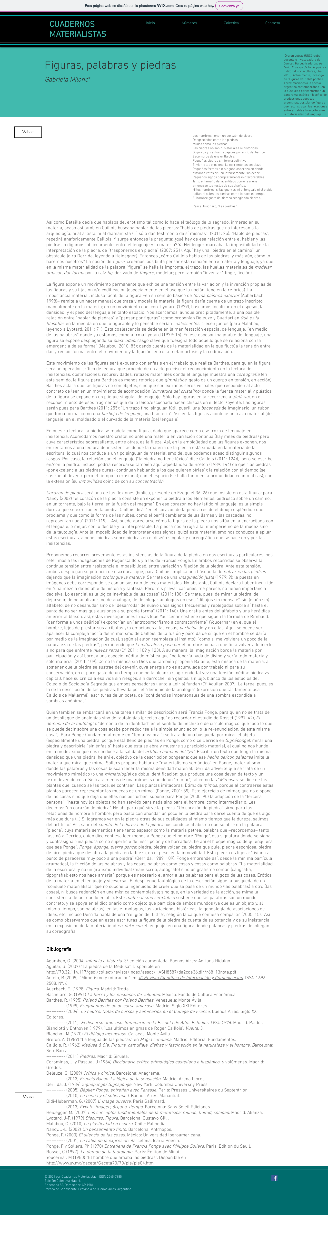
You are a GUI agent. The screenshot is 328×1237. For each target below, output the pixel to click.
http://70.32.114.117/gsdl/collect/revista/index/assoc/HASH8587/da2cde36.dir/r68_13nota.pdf (141, 972)
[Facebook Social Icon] (274, 1178)
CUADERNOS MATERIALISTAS (78, 30)
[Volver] (28, 132)
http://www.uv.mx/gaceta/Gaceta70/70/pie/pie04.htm (100, 1163)
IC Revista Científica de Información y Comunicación (191, 978)
